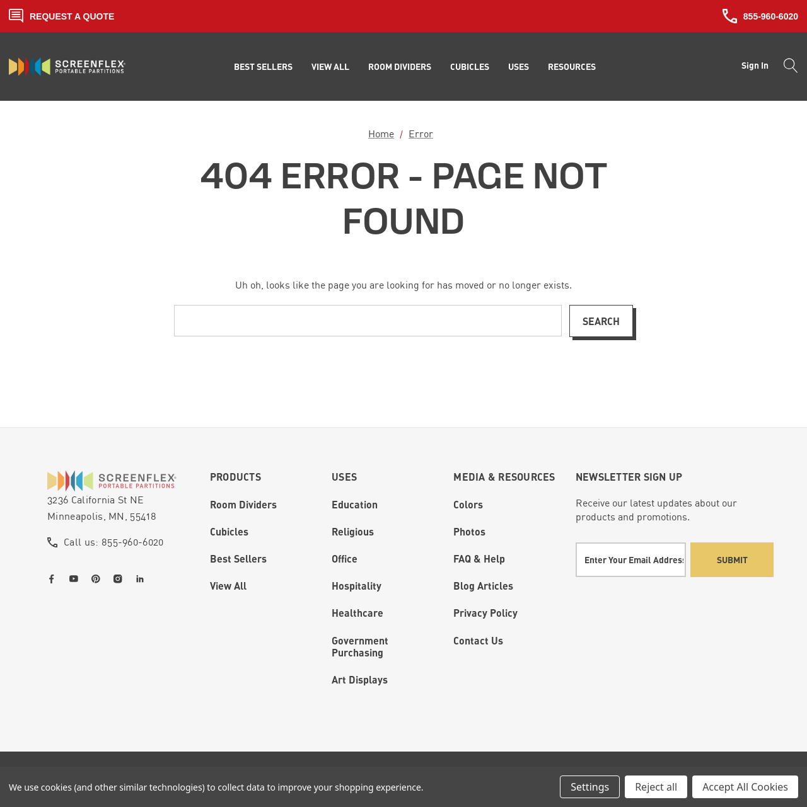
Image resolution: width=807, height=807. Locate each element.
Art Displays (360, 679)
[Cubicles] (470, 67)
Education (355, 504)
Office (344, 558)
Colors (468, 504)
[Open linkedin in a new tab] (142, 579)
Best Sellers (238, 558)
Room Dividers (243, 504)
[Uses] (518, 67)
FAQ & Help (479, 558)
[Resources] (571, 67)
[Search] (787, 66)
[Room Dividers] (400, 67)
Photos (469, 531)
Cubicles (229, 531)
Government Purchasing (360, 646)
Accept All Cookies (745, 787)
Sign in (755, 65)
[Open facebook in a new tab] (54, 579)
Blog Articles (483, 586)
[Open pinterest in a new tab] (98, 579)
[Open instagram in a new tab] (120, 579)
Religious (353, 531)
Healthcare (357, 613)
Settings (590, 787)
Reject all (656, 787)
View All (228, 586)
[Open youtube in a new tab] (76, 579)
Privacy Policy (485, 613)
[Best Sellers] (263, 67)
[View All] (330, 67)
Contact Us (478, 640)
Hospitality (356, 586)
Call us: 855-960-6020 (114, 541)
